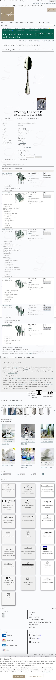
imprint (32, 627)
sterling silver (21, 384)
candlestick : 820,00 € (47, 442)
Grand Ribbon (41, 5)
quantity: (20, 157)
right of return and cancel (40, 622)
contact (32, 612)
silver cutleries (7, 28)
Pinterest (35, 642)
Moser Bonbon (28, 456)
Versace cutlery (47, 564)
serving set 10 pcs (14, 279)
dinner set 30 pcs (14, 325)
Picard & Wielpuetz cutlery (28, 564)
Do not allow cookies (35, 676)
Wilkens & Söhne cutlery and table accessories (8, 519)
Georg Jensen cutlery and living (8, 488)
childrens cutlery (20, 28)
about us (42, 3)
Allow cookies (18, 676)
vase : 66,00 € (5, 444)
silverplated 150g (35, 41)
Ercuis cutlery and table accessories (28, 504)
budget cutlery (21, 30)
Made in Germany (43, 28)
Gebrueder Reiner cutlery (8, 534)
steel (51, 378)
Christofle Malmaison (47, 432)
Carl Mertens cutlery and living (8, 581)
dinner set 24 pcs (14, 173)
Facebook (36, 635)
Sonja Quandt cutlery (47, 518)
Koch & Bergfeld (22, 5)
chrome (34, 380)
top (53, 608)
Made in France (7, 30)
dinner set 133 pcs (14, 230)
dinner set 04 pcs (14, 305)
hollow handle (16, 378)
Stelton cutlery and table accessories (8, 565)
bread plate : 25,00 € (46, 467)
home (2, 5)
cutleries (7, 5)
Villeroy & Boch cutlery (47, 580)
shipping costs (34, 617)
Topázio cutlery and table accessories (47, 504)
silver (15, 367)
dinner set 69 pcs (14, 193)
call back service (50, 3)
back (3, 608)
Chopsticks (31, 28)
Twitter (35, 638)
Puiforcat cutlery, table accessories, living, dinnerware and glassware (28, 489)
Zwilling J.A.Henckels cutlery (28, 581)
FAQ (30, 614)
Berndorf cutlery (47, 534)
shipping (29, 147)
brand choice (14, 5)
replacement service (34, 30)
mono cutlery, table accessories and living (47, 550)
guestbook (36, 3)
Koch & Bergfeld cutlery (28, 518)
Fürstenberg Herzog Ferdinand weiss (8, 433)
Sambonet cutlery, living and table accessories (28, 550)
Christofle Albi (28, 432)
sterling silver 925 (32, 5)
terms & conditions (36, 619)
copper (26, 369)
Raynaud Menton (8, 456)
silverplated (23, 143)
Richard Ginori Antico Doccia (47, 457)
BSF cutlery (8, 595)
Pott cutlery (28, 534)
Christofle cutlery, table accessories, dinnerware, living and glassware (8, 505)
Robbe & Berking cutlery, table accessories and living (47, 488)
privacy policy (35, 625)
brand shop (23, 41)
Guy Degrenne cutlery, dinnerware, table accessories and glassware (8, 551)
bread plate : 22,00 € (7, 465)
